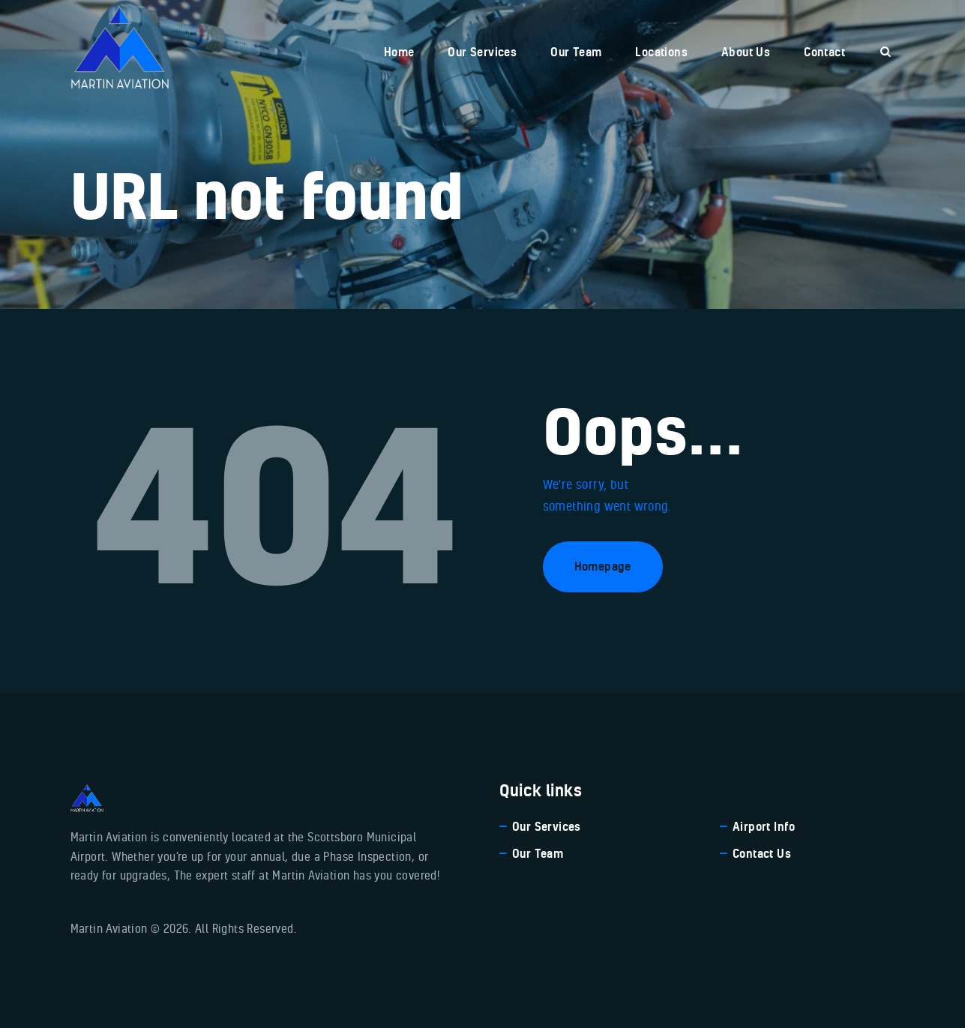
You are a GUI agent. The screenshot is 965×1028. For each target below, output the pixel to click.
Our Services (546, 826)
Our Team (537, 853)
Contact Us (762, 853)
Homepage (602, 566)
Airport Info (764, 826)
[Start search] (885, 52)
